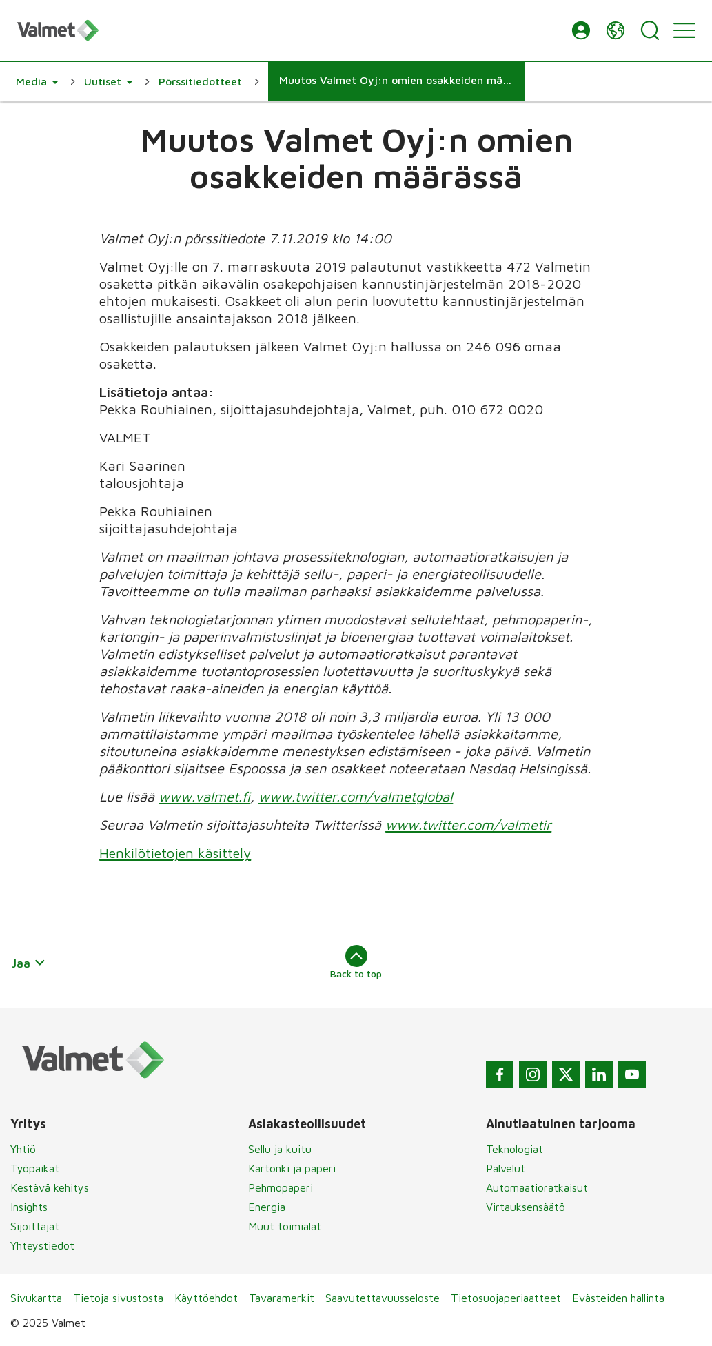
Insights (29, 1207)
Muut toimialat (284, 1226)
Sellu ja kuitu (280, 1149)
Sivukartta (36, 1298)
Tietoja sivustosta (118, 1298)
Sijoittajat (34, 1226)
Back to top (356, 962)
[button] (581, 30)
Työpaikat (34, 1168)
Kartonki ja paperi (292, 1168)
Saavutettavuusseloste (382, 1298)
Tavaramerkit (281, 1298)
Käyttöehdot (206, 1298)
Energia (266, 1207)
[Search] (650, 30)
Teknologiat (514, 1149)
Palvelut (505, 1168)
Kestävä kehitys (49, 1187)
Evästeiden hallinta (618, 1298)
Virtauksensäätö (525, 1207)
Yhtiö (23, 1149)
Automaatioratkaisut (537, 1187)
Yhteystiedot (42, 1245)
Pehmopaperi (280, 1187)
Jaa (28, 963)
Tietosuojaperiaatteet (506, 1298)
